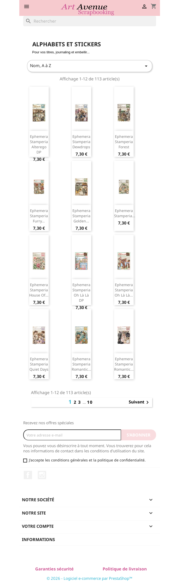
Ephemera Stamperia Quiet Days (38, 364)
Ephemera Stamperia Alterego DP (39, 144)
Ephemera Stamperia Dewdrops (81, 141)
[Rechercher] (89, 21)
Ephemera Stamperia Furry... (39, 215)
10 (90, 402)
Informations (38, 539)
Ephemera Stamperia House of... (38, 290)
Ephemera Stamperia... (124, 213)
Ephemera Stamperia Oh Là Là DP (81, 292)
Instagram (42, 475)
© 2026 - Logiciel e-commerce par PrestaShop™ (89, 578)
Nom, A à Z (89, 66)
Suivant (140, 402)
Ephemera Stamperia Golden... (81, 215)
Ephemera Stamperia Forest (124, 141)
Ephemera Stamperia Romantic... (81, 364)
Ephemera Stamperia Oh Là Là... (124, 290)
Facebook (28, 475)
